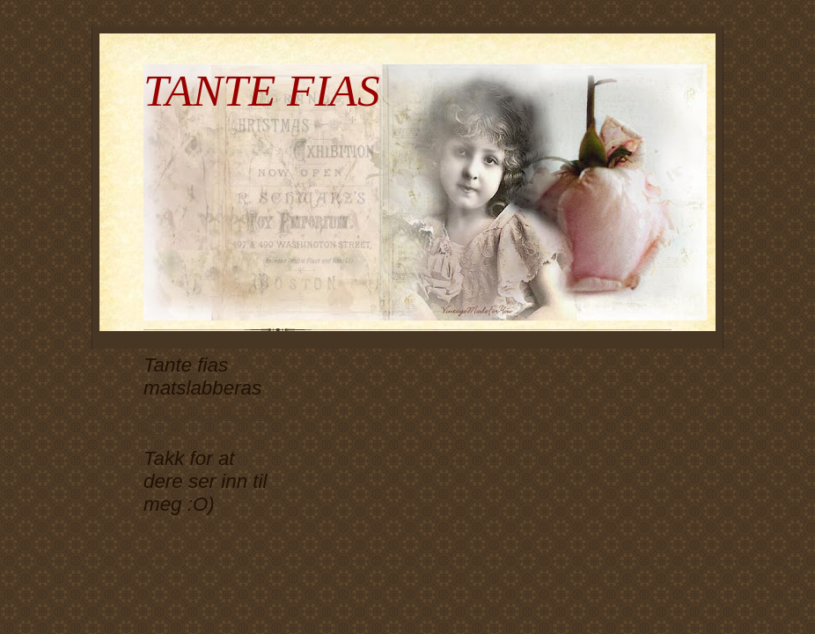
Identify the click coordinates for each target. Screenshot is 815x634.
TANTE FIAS (261, 90)
